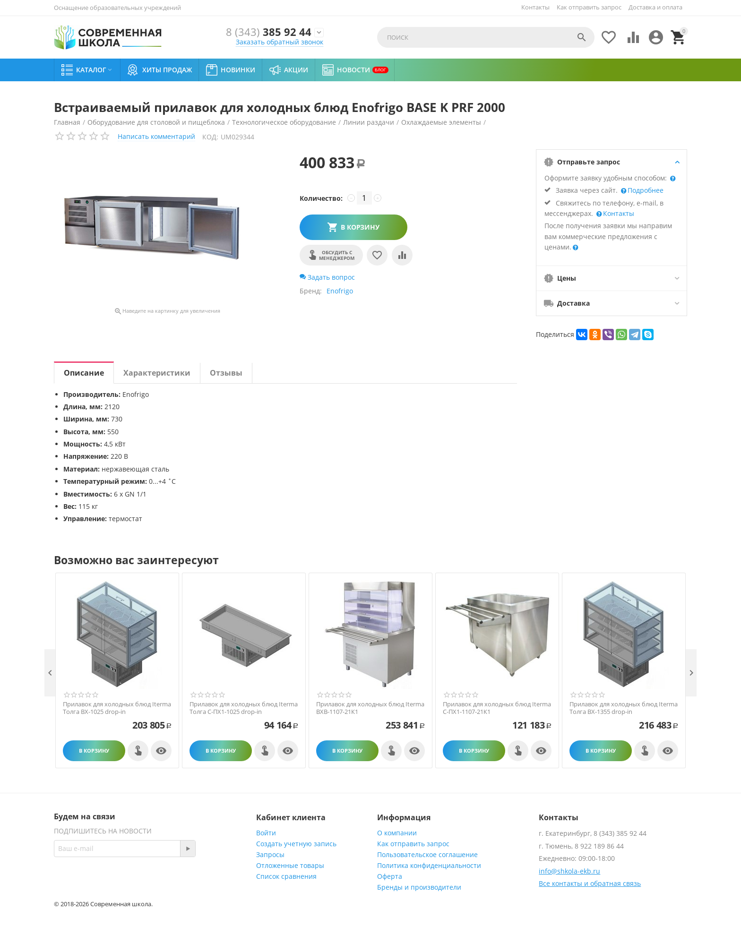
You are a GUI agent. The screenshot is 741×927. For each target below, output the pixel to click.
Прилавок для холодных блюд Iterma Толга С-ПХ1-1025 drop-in (244, 708)
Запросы (270, 854)
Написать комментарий (156, 136)
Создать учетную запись (296, 843)
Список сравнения (286, 876)
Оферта (389, 876)
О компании (397, 832)
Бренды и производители (419, 887)
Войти (266, 832)
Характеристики (156, 373)
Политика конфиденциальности (429, 865)
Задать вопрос (327, 277)
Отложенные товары (290, 865)
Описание (84, 373)
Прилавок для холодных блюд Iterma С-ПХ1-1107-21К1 (497, 708)
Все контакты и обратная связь (590, 883)
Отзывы (226, 373)
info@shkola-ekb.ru (569, 871)
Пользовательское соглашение (427, 854)
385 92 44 (268, 32)
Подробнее (644, 190)
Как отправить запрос (589, 7)
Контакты (535, 7)
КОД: (210, 136)
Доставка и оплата (655, 7)
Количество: (321, 198)
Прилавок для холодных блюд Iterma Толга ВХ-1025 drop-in (117, 708)
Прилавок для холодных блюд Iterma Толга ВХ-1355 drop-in (623, 708)
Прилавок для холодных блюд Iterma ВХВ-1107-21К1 (370, 708)
